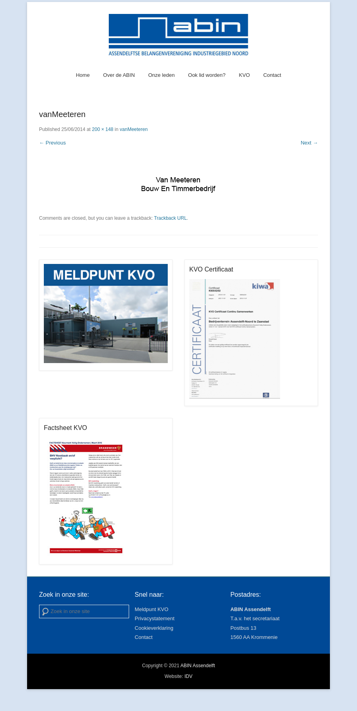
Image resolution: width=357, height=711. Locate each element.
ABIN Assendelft (197, 665)
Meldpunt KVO (152, 609)
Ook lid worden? (207, 75)
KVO (244, 75)
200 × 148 (103, 129)
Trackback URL (170, 218)
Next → (309, 143)
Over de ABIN (119, 75)
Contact (272, 75)
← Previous (52, 143)
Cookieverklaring (154, 628)
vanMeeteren (134, 129)
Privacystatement (155, 618)
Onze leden (161, 75)
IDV (188, 676)
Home (83, 75)
